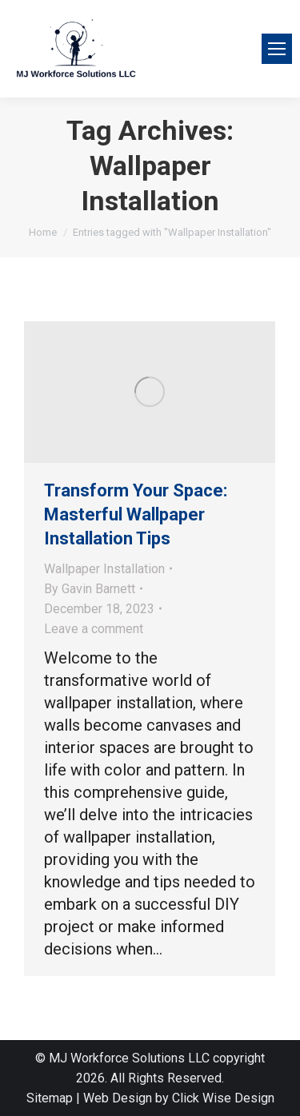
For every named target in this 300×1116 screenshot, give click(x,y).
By (89, 588)
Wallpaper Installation (104, 568)
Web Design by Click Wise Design (178, 1098)
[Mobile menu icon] (277, 49)
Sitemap (49, 1098)
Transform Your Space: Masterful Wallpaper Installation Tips (135, 514)
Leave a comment (93, 628)
